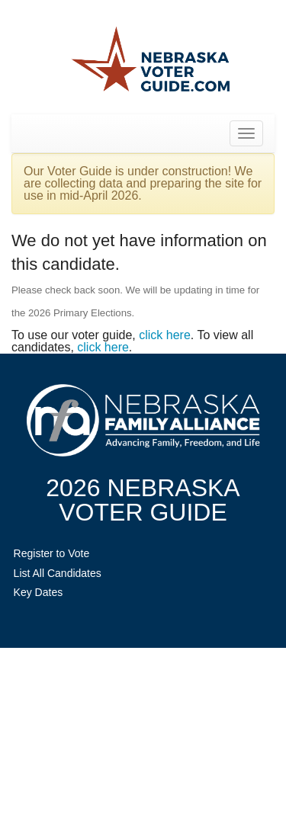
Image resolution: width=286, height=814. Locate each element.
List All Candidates (57, 573)
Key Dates (38, 592)
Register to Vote (52, 553)
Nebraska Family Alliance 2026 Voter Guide (151, 60)
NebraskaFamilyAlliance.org (143, 420)
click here (165, 334)
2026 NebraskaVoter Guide (142, 500)
